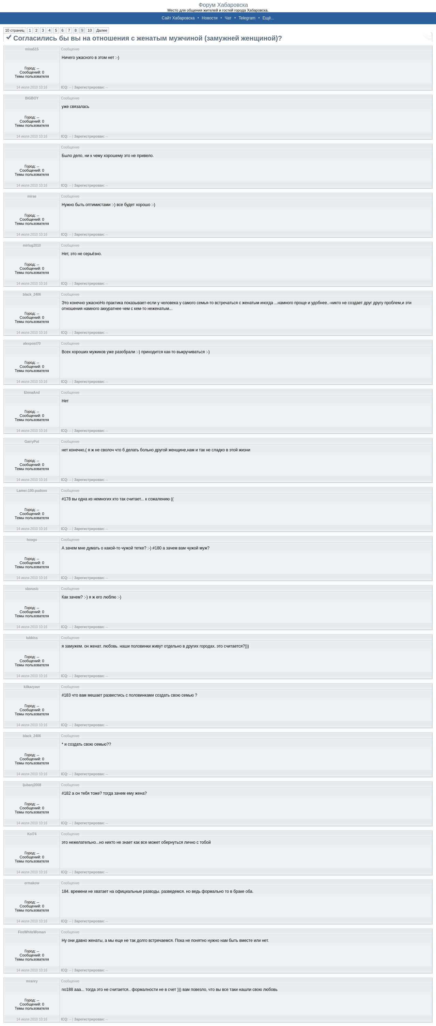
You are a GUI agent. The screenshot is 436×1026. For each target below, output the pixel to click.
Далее (101, 30)
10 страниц (15, 30)
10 (90, 30)
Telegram (246, 18)
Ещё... (269, 18)
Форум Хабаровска (223, 5)
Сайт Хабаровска (178, 18)
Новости (209, 18)
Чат (228, 18)
